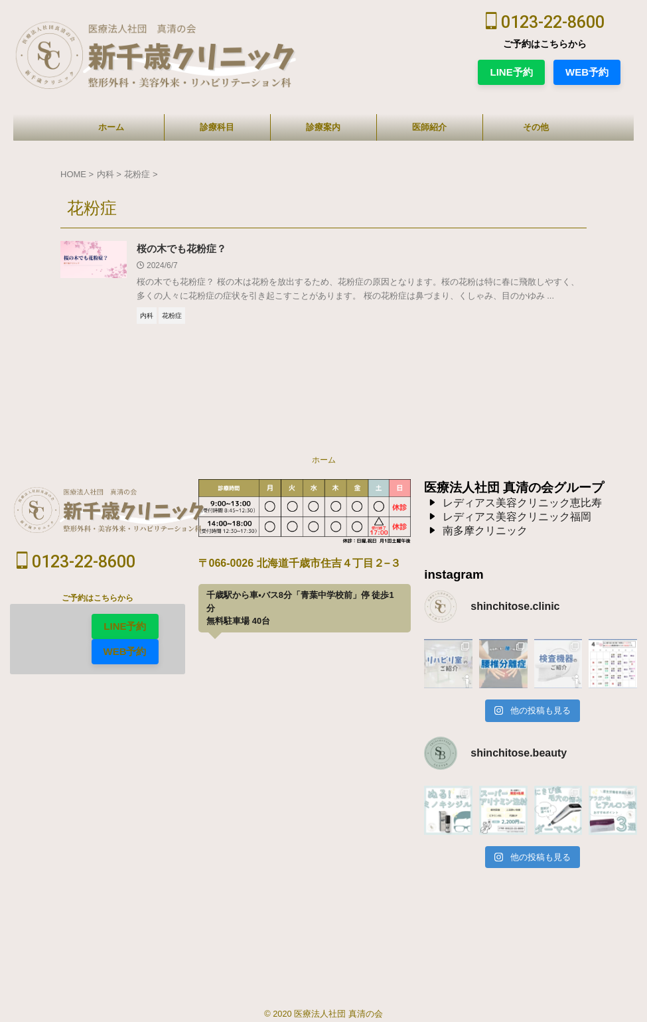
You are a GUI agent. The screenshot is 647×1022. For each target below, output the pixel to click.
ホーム (111, 127)
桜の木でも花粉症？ (184, 249)
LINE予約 (511, 72)
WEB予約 (587, 72)
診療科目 (217, 127)
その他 (536, 127)
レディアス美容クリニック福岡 (517, 518)
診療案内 (323, 127)
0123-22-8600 (545, 22)
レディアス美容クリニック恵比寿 (522, 504)
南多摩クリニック (485, 532)
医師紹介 (429, 127)
